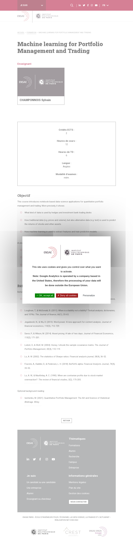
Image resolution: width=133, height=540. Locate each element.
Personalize (89, 295)
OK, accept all (44, 295)
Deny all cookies (67, 295)
